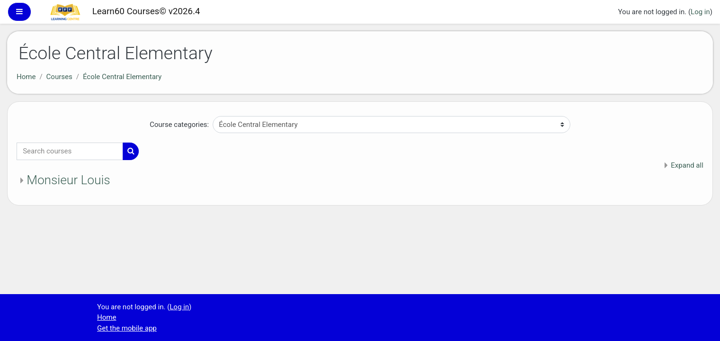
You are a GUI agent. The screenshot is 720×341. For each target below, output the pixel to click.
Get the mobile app (127, 328)
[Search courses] (70, 151)
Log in (700, 12)
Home (26, 76)
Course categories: (179, 124)
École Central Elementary (122, 76)
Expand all (687, 165)
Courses (59, 76)
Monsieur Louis (68, 180)
